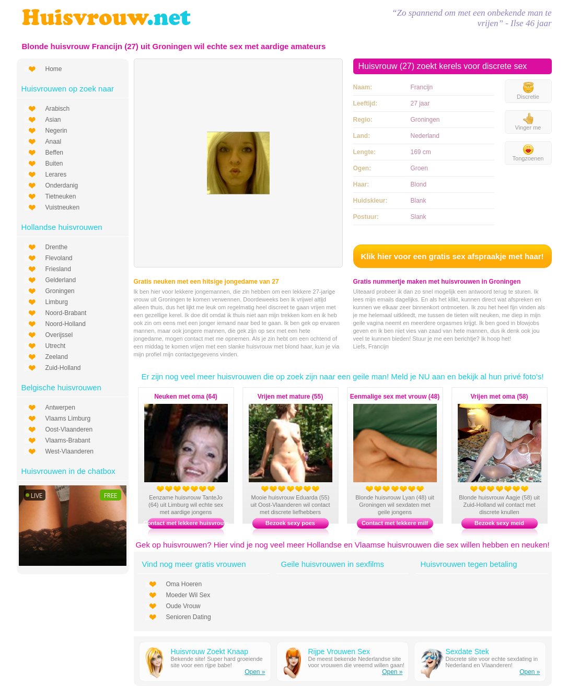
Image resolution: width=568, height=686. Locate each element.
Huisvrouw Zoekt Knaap (210, 651)
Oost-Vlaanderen (69, 429)
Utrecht (55, 346)
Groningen (60, 291)
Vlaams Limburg (68, 418)
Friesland (58, 269)
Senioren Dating (188, 617)
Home (53, 69)
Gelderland (60, 280)
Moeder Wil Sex (188, 595)
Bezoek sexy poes (290, 523)
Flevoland (59, 258)
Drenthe (56, 247)
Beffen (54, 152)
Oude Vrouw (183, 606)
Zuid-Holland (63, 367)
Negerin (56, 130)
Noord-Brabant (66, 313)
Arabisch (57, 108)
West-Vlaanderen (69, 451)
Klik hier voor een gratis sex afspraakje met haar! (452, 256)
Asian (53, 119)
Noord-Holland (65, 324)
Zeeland (56, 357)
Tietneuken (60, 196)
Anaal (53, 141)
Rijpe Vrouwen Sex (339, 651)
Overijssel (59, 335)
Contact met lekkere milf (395, 523)
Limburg (56, 302)
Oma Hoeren (184, 584)
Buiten (54, 163)
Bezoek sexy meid (499, 523)
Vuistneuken (62, 207)
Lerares (56, 174)
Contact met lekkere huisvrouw (185, 523)
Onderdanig (61, 185)
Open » (255, 672)
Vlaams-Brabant (67, 440)
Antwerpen (60, 407)
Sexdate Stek (467, 651)
